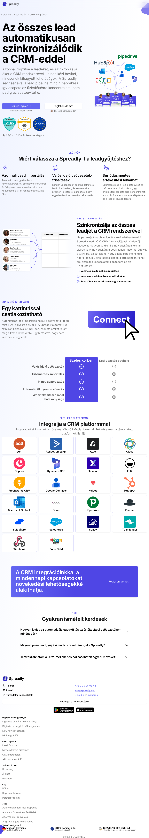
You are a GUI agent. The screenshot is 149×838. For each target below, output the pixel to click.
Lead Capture (9, 745)
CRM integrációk (11, 754)
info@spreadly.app (85, 690)
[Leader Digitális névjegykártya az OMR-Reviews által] (10, 124)
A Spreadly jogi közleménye (17, 821)
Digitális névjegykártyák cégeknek (21, 726)
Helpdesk (7, 778)
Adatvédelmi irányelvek (15, 816)
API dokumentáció (12, 759)
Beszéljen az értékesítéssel (74, 701)
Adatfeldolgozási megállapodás (19, 807)
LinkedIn (79, 695)
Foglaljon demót (118, 581)
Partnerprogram (11, 797)
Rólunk (6, 788)
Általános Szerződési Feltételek (19, 812)
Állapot (6, 773)
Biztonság (7, 769)
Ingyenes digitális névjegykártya (19, 721)
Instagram (93, 695)
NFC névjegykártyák (13, 730)
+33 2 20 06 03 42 (85, 685)
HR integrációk (10, 735)
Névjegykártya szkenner (15, 750)
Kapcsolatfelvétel (11, 793)
